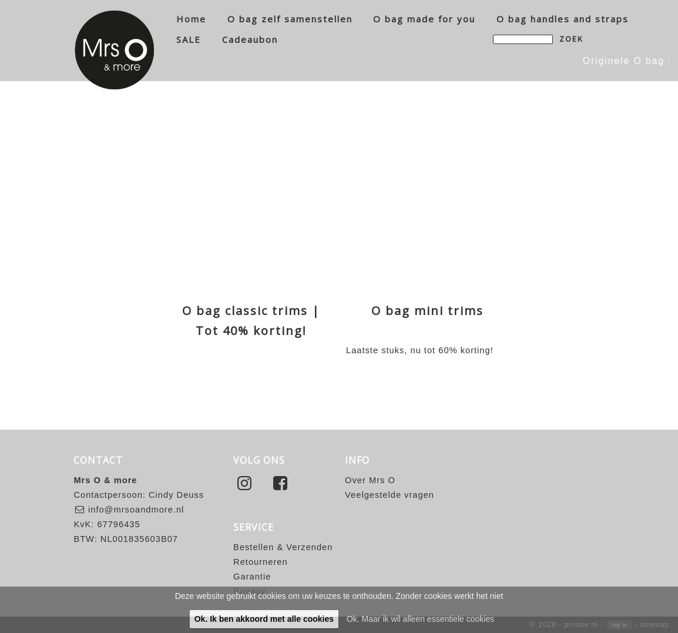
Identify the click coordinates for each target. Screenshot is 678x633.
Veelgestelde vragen (389, 495)
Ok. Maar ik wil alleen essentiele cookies (420, 619)
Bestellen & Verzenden (283, 547)
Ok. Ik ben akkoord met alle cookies (264, 619)
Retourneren (260, 562)
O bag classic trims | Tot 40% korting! (251, 321)
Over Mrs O (370, 480)
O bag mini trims (427, 311)
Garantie (252, 576)
